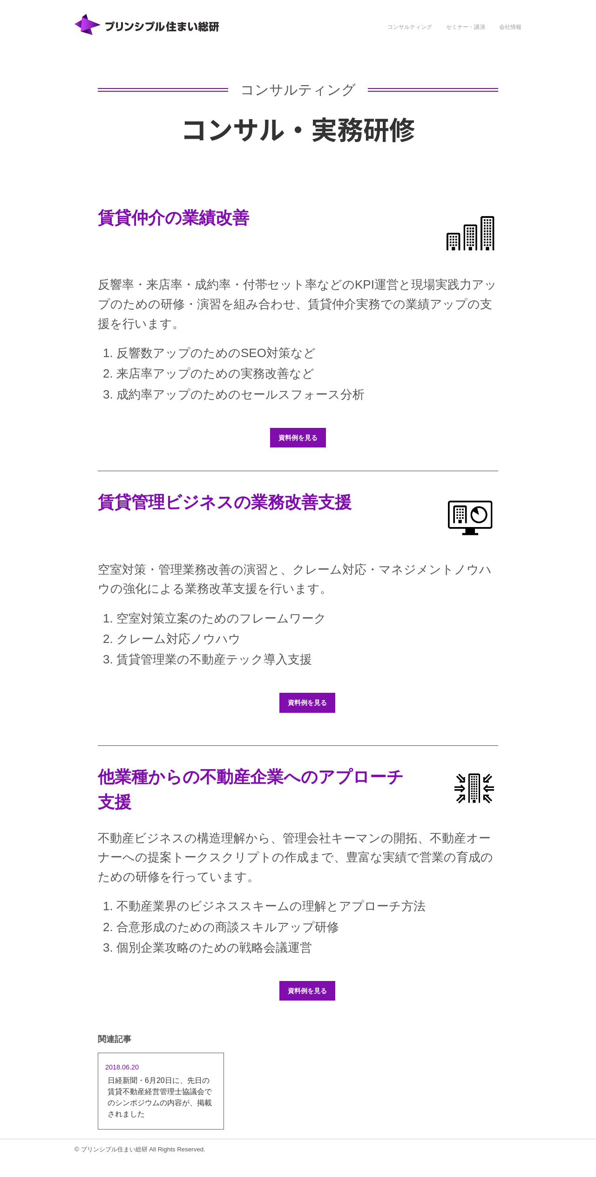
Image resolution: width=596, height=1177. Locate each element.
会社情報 (510, 27)
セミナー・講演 (465, 27)
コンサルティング (409, 27)
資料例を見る (298, 437)
